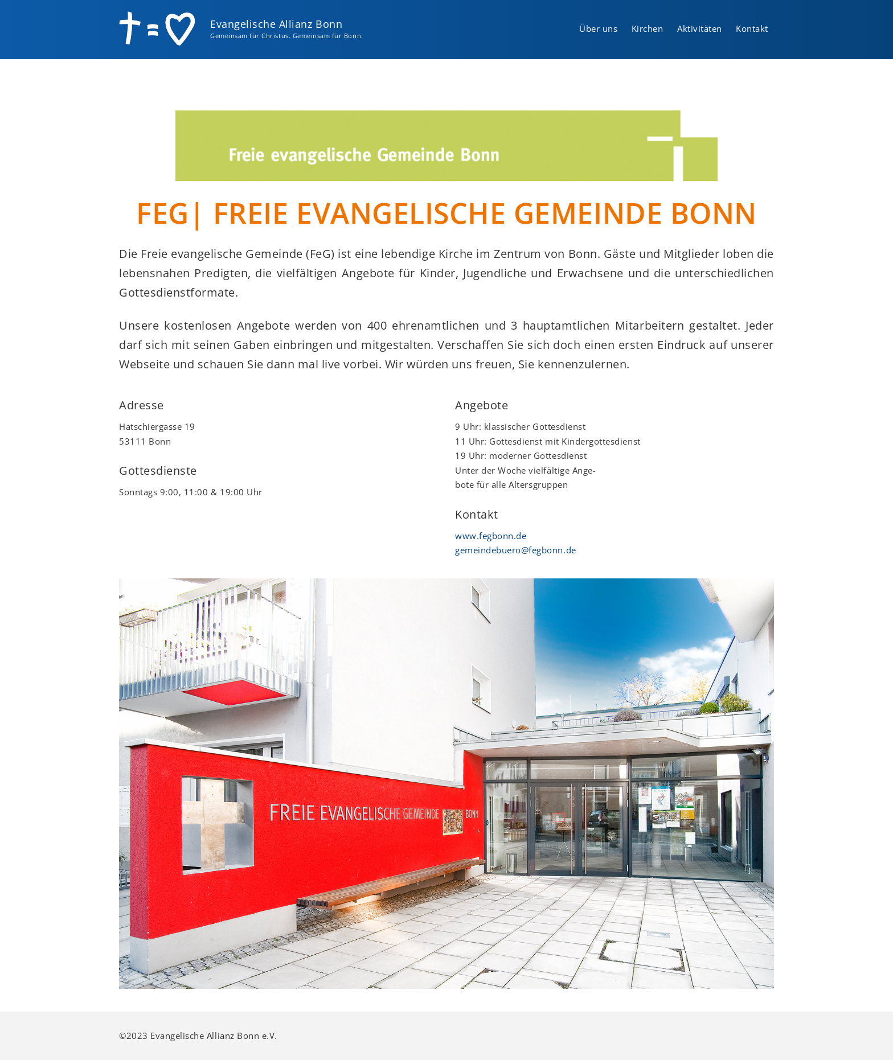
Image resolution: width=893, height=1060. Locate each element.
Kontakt (752, 28)
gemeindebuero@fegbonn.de (515, 550)
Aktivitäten (699, 28)
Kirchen (647, 28)
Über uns (598, 28)
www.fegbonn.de (490, 535)
